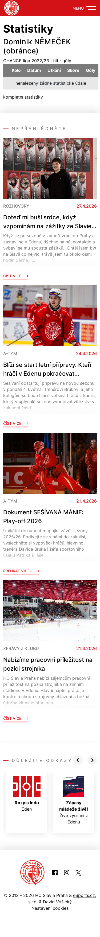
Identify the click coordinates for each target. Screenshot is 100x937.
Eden (27, 794)
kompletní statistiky (23, 97)
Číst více (15, 276)
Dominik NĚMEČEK (37, 41)
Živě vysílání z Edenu (73, 800)
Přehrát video (21, 571)
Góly (90, 70)
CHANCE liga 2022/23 (26, 60)
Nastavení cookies (50, 908)
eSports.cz (84, 895)
